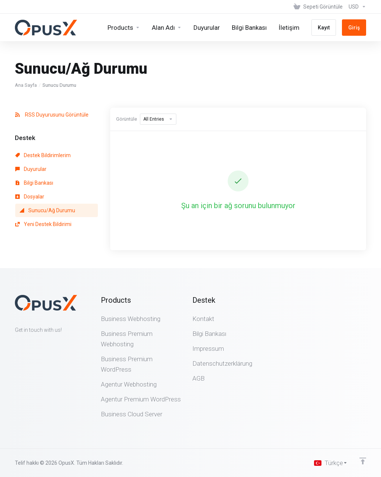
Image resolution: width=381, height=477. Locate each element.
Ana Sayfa (26, 85)
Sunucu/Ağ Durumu (47, 210)
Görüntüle (126, 119)
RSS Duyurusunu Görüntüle (52, 115)
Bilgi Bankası (34, 183)
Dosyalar (29, 197)
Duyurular (31, 169)
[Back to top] (362, 461)
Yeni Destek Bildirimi (43, 224)
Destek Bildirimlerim (43, 155)
